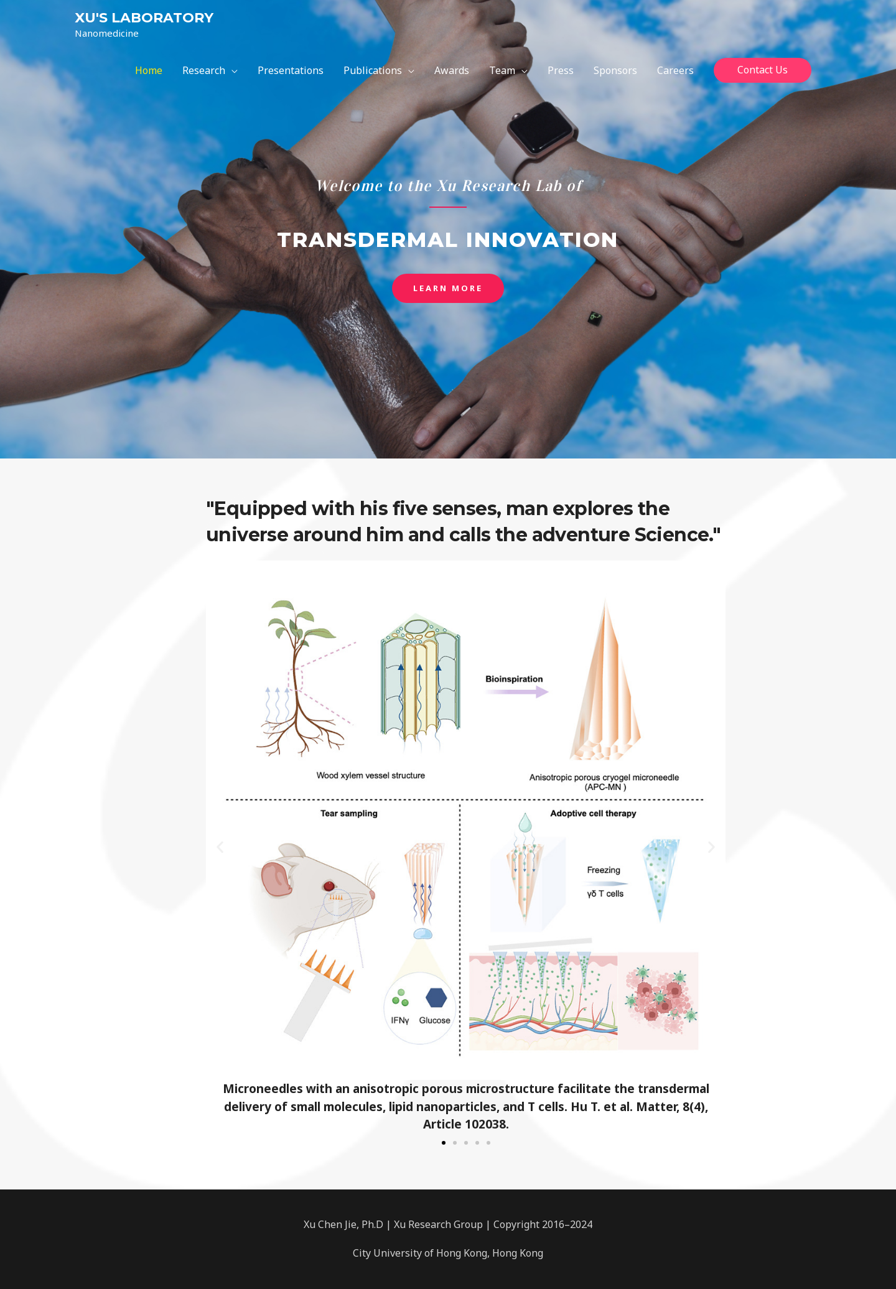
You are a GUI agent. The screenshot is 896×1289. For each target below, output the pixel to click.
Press (561, 70)
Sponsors (615, 70)
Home (148, 70)
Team (502, 70)
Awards (451, 70)
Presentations (291, 70)
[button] (448, 288)
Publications (372, 70)
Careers (675, 70)
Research (203, 70)
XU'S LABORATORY (144, 17)
